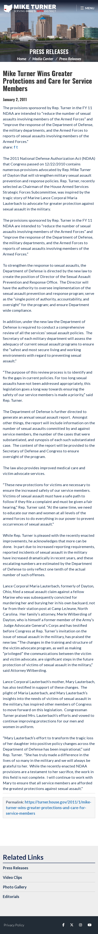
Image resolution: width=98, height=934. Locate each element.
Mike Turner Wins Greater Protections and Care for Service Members (47, 80)
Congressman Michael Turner (30, 8)
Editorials (11, 896)
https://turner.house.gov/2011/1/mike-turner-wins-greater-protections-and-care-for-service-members (48, 807)
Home (21, 58)
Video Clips (12, 877)
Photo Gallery (15, 887)
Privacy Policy (14, 925)
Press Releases (49, 51)
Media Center (42, 58)
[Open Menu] (87, 8)
